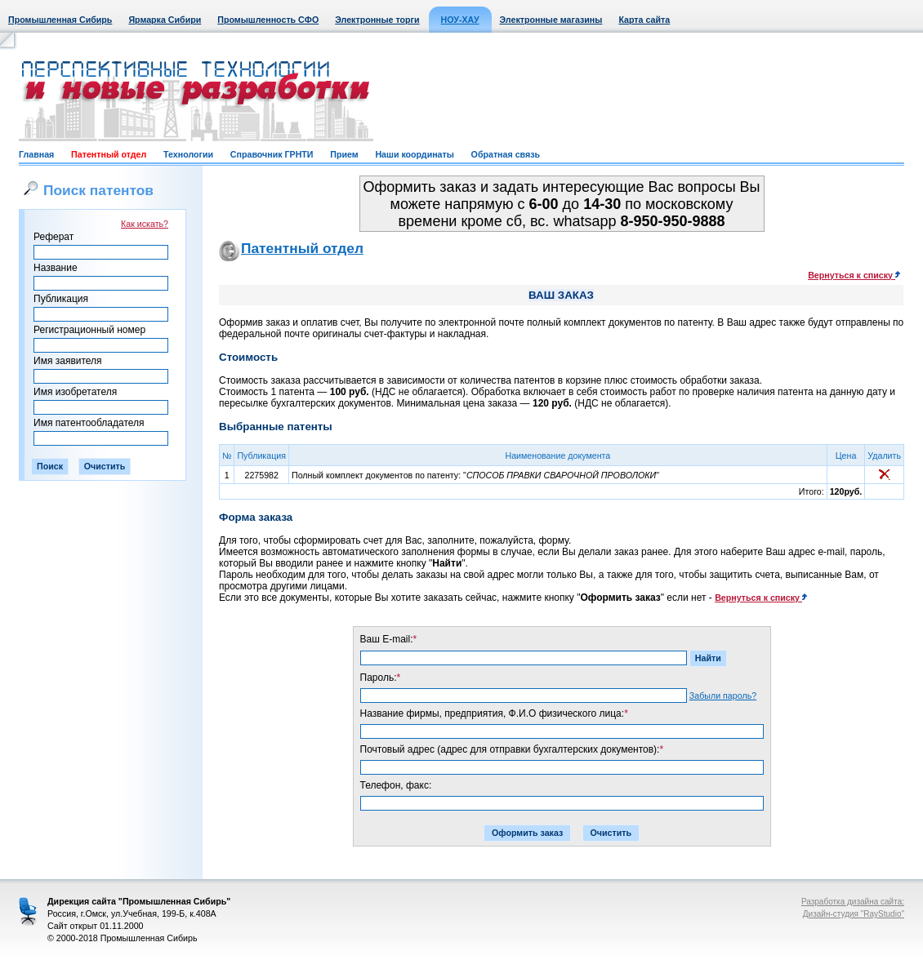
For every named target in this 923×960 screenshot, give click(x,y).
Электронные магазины (551, 19)
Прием (344, 154)
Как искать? (144, 224)
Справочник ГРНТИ (272, 154)
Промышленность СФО (268, 19)
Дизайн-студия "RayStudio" (853, 913)
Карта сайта (644, 19)
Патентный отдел (108, 154)
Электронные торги (377, 19)
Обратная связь (505, 154)
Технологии (188, 154)
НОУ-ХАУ (460, 19)
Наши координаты (414, 154)
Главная (36, 154)
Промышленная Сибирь (60, 19)
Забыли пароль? (722, 695)
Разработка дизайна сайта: (852, 901)
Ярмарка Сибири (164, 19)
